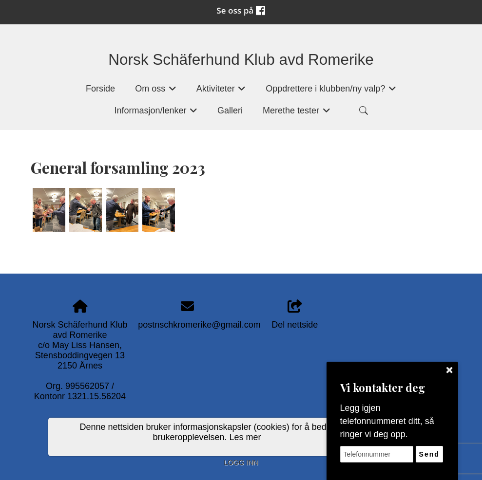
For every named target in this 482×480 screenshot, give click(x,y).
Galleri (230, 110)
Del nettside (294, 315)
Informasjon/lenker (155, 114)
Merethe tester (296, 114)
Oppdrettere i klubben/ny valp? (331, 92)
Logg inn (241, 462)
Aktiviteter (221, 92)
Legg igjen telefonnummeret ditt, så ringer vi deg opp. (387, 421)
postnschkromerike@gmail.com (199, 325)
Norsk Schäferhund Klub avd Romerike (241, 59)
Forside (100, 88)
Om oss (155, 92)
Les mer (245, 437)
